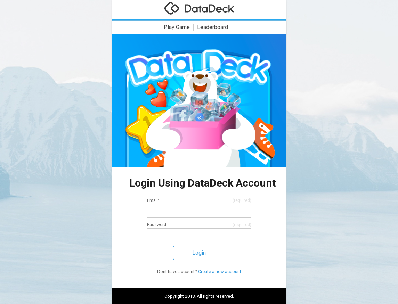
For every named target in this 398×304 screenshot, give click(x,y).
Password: (157, 225)
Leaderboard (212, 27)
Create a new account (219, 271)
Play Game (177, 27)
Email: (153, 201)
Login (199, 252)
